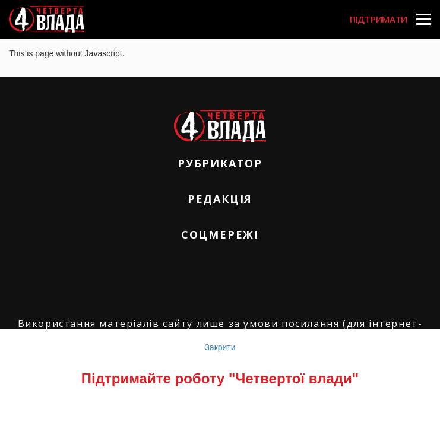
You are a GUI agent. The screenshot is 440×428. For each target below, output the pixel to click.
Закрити (219, 347)
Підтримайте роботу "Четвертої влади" (220, 378)
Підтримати (378, 19)
